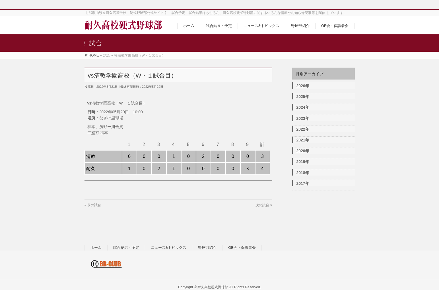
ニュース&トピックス (169, 247)
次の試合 (262, 205)
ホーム (96, 247)
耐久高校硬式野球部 (212, 287)
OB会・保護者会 (242, 247)
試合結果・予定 (126, 247)
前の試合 (94, 205)
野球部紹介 (207, 247)
